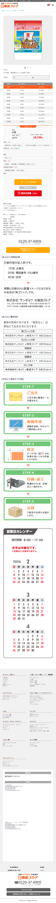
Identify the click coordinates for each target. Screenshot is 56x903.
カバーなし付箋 (7, 714)
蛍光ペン (5, 686)
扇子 (4, 744)
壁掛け (15, 10)
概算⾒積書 (28, 193)
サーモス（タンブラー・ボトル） (12, 724)
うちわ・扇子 (6, 739)
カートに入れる (28, 182)
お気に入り (28, 187)
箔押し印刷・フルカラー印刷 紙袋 (39, 731)
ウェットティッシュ (8, 758)
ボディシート (6, 762)
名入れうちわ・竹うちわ (9, 742)
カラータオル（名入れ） (36, 697)
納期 (4, 161)
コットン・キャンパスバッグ (38, 724)
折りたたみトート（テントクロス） (39, 727)
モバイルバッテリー (35, 742)
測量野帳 (32, 686)
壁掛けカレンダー (34, 714)
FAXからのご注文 (26, 889)
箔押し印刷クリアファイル (10, 696)
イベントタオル (34, 704)
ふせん (4, 711)
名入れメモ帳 (33, 681)
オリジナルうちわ (7, 746)
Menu (53, 4)
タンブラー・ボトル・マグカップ (12, 721)
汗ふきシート (6, 764)
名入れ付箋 (6, 717)
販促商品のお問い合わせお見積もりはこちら (28, 249)
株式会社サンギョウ (12, 776)
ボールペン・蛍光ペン (9, 674)
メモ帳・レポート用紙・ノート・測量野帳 (41, 674)
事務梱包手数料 (8, 167)
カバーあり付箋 (7, 716)
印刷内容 (6, 148)
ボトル (4, 727)
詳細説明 (16, 148)
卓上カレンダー (34, 716)
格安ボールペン (7, 684)
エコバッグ (33, 721)
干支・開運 (21, 10)
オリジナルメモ (34, 677)
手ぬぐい (32, 702)
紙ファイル (6, 699)
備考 (4, 173)
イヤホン (32, 744)
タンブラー (6, 726)
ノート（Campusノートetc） (38, 684)
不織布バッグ (33, 726)
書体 (4, 154)
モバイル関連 (33, 739)
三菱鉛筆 (5, 677)
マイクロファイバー (35, 701)
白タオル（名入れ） (35, 696)
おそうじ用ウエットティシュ (11, 766)
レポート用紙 (33, 682)
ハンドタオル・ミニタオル (37, 699)
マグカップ (6, 729)
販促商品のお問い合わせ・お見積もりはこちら (26, 894)
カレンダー (9, 10)
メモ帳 (31, 679)
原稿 (4, 142)
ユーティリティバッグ (36, 729)
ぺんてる (5, 679)
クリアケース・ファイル (9, 697)
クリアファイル (7, 693)
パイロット (6, 681)
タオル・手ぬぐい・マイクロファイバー (41, 693)
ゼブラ (4, 682)
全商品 (3, 10)
